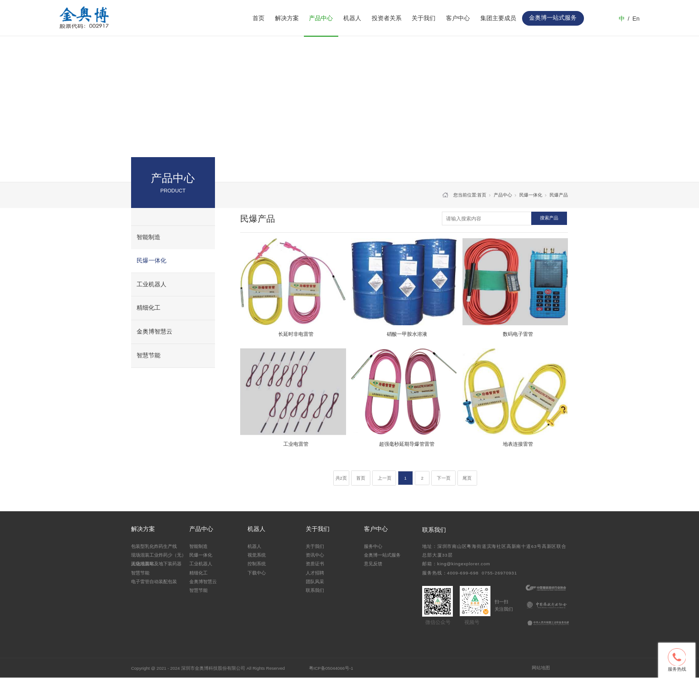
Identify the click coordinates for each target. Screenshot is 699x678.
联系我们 (315, 590)
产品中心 (321, 18)
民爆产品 (559, 194)
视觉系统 (257, 555)
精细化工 (148, 308)
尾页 (467, 478)
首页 (258, 18)
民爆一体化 (151, 260)
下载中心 (257, 572)
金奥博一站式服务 (382, 555)
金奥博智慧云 (154, 331)
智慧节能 (148, 355)
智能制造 (148, 237)
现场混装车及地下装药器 (156, 563)
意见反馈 (373, 563)
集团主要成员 (498, 18)
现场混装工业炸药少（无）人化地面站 (158, 558)
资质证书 (315, 563)
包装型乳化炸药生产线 (154, 546)
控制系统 (257, 563)
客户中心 (458, 18)
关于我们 (423, 18)
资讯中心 (315, 555)
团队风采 (315, 581)
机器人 (352, 18)
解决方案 (287, 18)
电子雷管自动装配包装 (154, 581)
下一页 (444, 478)
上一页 (384, 478)
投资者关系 (387, 18)
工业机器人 (151, 284)
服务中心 (373, 546)
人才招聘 (315, 572)
